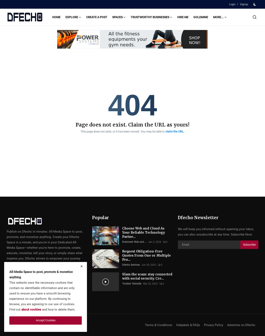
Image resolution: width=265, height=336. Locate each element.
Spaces (119, 17)
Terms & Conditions (158, 325)
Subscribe (249, 244)
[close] (81, 266)
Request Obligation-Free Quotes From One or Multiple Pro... (146, 255)
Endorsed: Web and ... (134, 241)
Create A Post (96, 17)
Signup (244, 4)
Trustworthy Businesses (151, 17)
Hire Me (182, 17)
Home (56, 17)
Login (232, 4)
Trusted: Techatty (131, 283)
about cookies (31, 309)
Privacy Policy (213, 325)
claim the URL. (174, 131)
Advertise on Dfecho (241, 325)
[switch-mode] (255, 4)
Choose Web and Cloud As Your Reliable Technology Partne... (143, 232)
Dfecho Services (131, 264)
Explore (73, 17)
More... (220, 17)
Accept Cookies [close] (45, 320)
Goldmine (200, 17)
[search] (254, 17)
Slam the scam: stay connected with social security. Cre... (147, 276)
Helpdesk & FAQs (188, 325)
